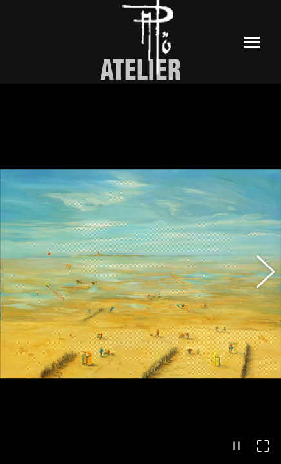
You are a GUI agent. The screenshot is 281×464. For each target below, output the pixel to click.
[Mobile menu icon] (252, 42)
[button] (258, 274)
